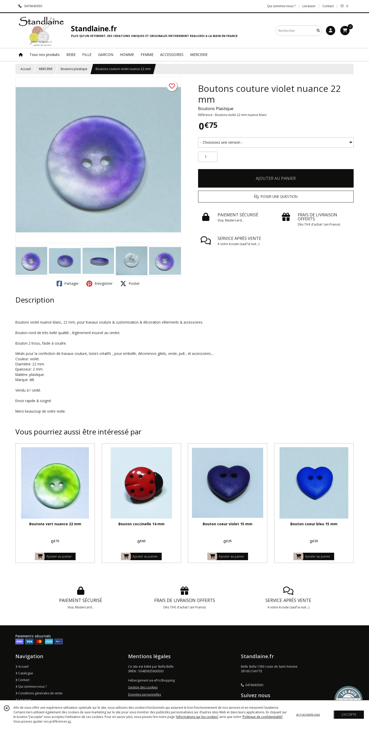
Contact (328, 6)
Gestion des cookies (143, 687)
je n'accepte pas (308, 714)
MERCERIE (46, 69)
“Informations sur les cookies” (197, 717)
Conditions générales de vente (39, 693)
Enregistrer (99, 283)
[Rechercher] (318, 31)
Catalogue (24, 673)
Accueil (25, 69)
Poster (130, 283)
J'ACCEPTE (349, 714)
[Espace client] (330, 30)
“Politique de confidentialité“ (262, 717)
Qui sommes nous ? (31, 686)
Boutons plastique (74, 69)
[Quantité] (207, 157)
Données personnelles (144, 694)
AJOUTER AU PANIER (276, 178)
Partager (68, 283)
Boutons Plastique (215, 108)
